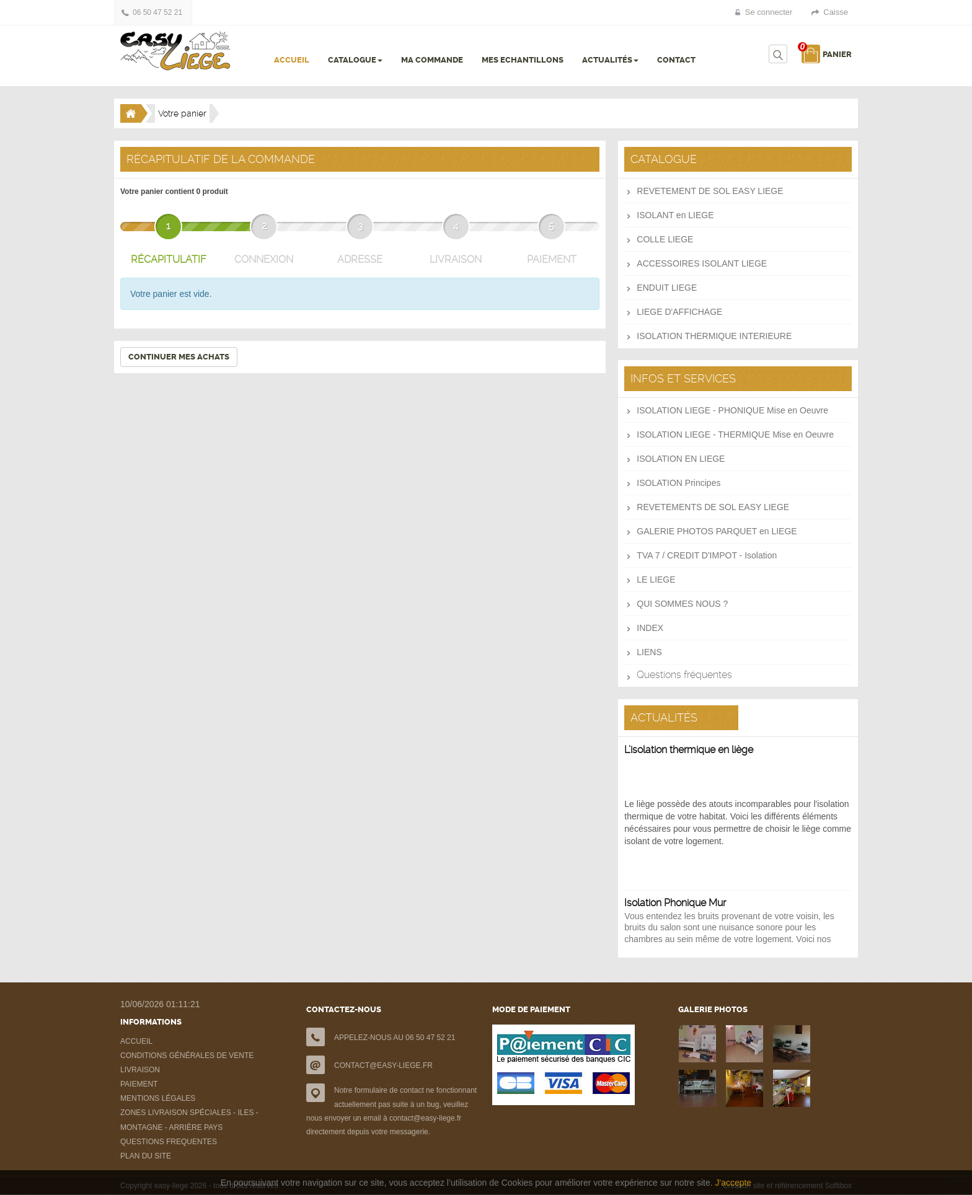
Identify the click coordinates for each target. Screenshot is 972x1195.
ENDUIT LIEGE (667, 288)
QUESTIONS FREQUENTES (168, 1141)
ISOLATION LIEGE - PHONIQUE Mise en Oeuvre (732, 410)
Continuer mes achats (178, 356)
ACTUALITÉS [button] (610, 59)
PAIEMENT (138, 1084)
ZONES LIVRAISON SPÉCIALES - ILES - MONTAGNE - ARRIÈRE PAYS (189, 1120)
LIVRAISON (140, 1069)
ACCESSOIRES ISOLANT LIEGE (702, 263)
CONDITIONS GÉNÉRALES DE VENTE (187, 1055)
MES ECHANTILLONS (522, 59)
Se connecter (769, 12)
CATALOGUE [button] (355, 59)
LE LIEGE (656, 579)
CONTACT (676, 59)
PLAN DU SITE (145, 1156)
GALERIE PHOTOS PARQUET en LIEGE (717, 531)
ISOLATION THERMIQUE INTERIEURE (714, 336)
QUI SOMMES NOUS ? (682, 604)
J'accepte (733, 1183)
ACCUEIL (291, 59)
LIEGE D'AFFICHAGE (679, 312)
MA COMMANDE (432, 59)
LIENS (649, 652)
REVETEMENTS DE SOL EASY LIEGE (713, 507)
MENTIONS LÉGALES (157, 1098)
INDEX (650, 628)
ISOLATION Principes (678, 483)
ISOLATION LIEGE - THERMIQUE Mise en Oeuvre (735, 434)
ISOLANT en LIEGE (675, 215)
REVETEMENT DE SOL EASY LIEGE (710, 191)
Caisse (835, 12)
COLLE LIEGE (665, 239)
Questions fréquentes (684, 675)
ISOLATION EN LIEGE (681, 459)
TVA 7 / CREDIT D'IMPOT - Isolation (707, 555)
